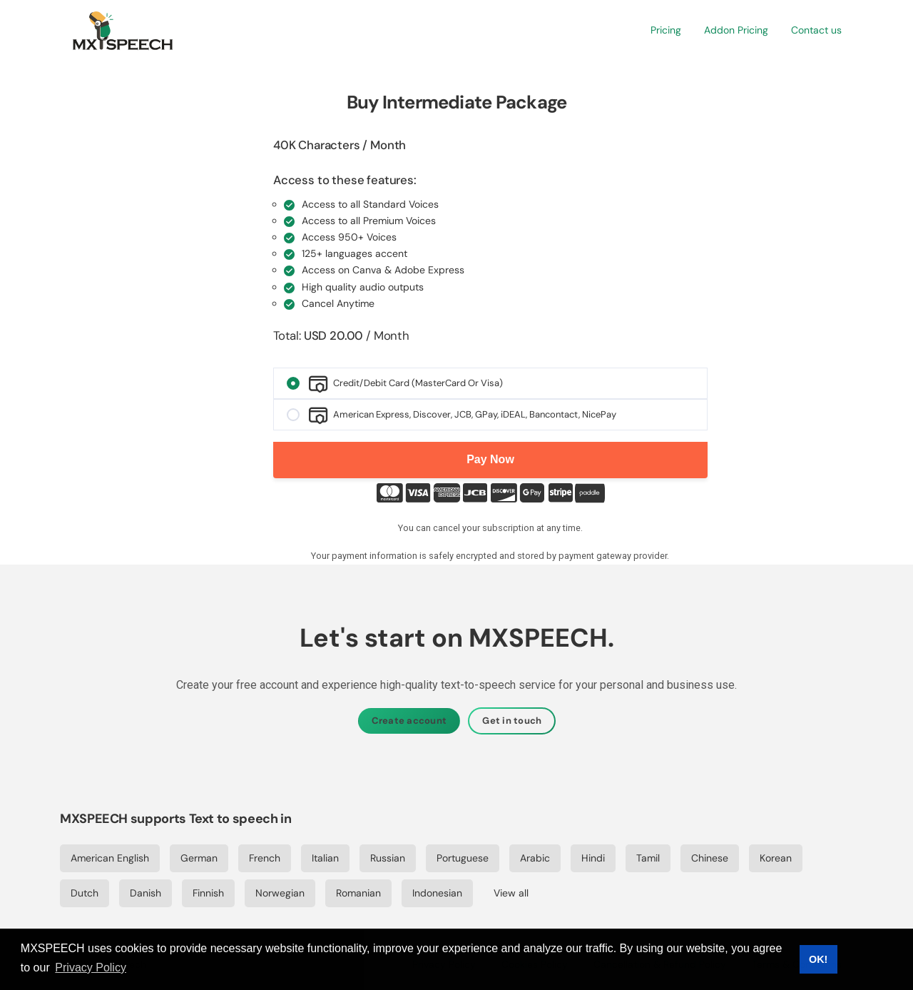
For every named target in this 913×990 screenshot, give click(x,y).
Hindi (593, 858)
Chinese (709, 858)
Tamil (648, 858)
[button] (666, 30)
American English (110, 858)
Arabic (535, 858)
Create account (409, 720)
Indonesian (437, 893)
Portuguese (463, 858)
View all (511, 893)
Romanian (358, 893)
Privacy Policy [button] (90, 967)
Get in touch (511, 720)
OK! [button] (818, 959)
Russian (387, 858)
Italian (325, 858)
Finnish (208, 893)
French (264, 858)
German (199, 858)
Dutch (84, 893)
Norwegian (280, 893)
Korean (776, 858)
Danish (145, 893)
